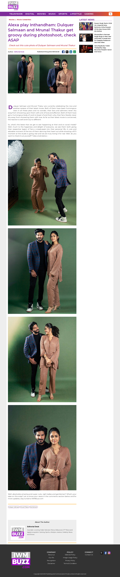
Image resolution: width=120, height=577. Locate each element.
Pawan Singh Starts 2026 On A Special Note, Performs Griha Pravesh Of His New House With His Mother (103, 27)
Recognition (51, 560)
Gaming (89, 14)
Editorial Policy (70, 555)
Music (52, 14)
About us (51, 555)
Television (16, 14)
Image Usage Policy (70, 558)
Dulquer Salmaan (14, 507)
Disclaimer (51, 563)
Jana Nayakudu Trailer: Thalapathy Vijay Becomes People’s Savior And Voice (103, 49)
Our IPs (51, 558)
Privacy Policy (70, 560)
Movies (41, 14)
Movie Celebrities (24, 20)
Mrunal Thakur (24, 507)
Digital (29, 14)
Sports (63, 14)
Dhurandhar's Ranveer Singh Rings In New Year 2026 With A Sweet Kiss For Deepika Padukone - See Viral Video (102, 38)
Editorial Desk (19, 52)
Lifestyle (76, 14)
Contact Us (89, 555)
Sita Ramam (33, 507)
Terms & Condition (70, 563)
